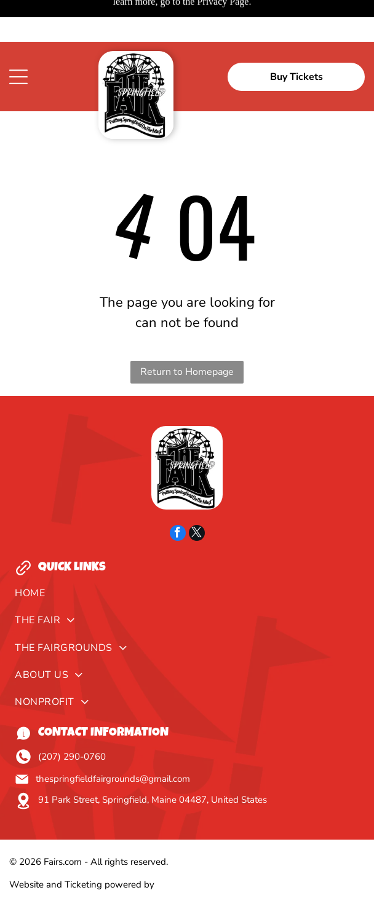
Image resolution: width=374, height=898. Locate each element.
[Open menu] (18, 35)
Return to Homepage (187, 330)
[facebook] (178, 492)
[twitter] (197, 492)
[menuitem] (187, 554)
